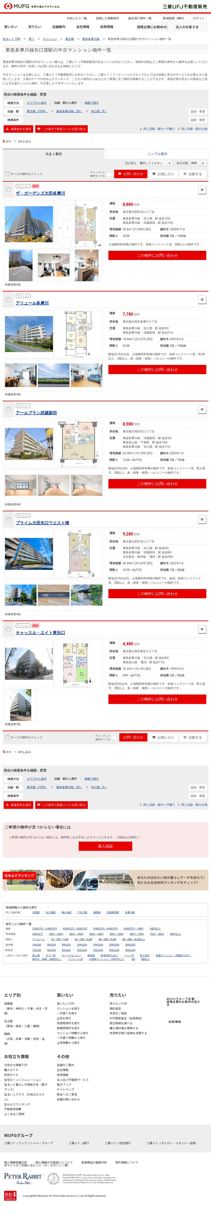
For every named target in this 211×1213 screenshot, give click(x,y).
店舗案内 (58, 26)
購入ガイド (11, 1070)
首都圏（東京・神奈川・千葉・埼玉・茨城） (25, 1008)
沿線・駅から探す (65, 102)
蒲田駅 (97, 912)
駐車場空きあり (109, 955)
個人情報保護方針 (15, 1162)
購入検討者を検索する (124, 1028)
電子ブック (64, 1084)
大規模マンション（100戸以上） (107, 959)
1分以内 (36, 950)
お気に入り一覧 (77, 18)
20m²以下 (37, 934)
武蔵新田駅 (113, 912)
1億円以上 (155, 928)
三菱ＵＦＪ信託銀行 (118, 1143)
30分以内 (130, 950)
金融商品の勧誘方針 (94, 1162)
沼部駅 (36, 912)
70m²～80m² (157, 934)
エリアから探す (37, 102)
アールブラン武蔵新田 (36, 412)
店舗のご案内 (65, 1065)
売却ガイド (11, 1075)
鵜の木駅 (67, 912)
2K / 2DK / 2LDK (84, 939)
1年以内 (36, 944)
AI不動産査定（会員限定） (127, 1018)
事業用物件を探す (68, 1028)
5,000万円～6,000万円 (105, 928)
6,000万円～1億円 (133, 928)
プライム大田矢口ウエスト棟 (42, 522)
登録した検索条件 (107, 18)
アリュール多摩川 (32, 303)
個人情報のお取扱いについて (54, 1162)
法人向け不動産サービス (73, 1080)
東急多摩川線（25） (69, 111)
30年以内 (130, 944)
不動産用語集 (12, 1109)
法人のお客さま (187, 26)
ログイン (199, 18)
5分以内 (51, 950)
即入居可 (145, 955)
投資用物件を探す (68, 1023)
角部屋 (91, 955)
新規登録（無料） (174, 18)
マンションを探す (68, 1008)
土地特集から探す (68, 1043)
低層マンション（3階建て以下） (174, 955)
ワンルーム (38, 939)
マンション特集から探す (73, 1033)
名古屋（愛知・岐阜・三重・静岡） (23, 1023)
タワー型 (51, 955)
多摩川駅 (130, 912)
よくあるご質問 (14, 1114)
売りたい (34, 26)
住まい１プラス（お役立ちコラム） (24, 1096)
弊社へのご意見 (67, 1094)
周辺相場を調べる (121, 1023)
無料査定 (115, 1008)
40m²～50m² (96, 934)
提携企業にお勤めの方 (152, 26)
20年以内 (114, 944)
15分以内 (98, 950)
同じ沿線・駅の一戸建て (159, 128)
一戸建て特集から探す (71, 1038)
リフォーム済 (75, 959)
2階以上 (145, 959)
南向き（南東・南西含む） (47, 959)
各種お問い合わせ (68, 1099)
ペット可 (129, 955)
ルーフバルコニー (71, 955)
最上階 (36, 955)
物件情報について (126, 1162)
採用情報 (106, 26)
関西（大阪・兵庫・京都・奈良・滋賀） (24, 1039)
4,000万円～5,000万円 (75, 928)
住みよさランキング (17, 1104)
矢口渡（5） (99, 111)
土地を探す (64, 1018)
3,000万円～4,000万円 (44, 928)
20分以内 (114, 950)
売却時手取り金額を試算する (128, 1033)
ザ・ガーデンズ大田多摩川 (40, 193)
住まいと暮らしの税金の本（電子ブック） (25, 1086)
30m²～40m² (76, 934)
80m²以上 (175, 934)
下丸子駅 (82, 912)
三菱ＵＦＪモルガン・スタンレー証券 (171, 1143)
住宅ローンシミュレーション (22, 1080)
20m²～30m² (56, 934)
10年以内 (82, 944)
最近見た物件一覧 (139, 18)
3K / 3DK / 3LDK (107, 939)
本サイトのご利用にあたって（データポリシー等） (37, 1165)
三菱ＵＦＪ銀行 (79, 1143)
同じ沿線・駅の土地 (194, 128)
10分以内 (82, 950)
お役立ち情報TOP (15, 1065)
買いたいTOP (65, 1003)
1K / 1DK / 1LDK (60, 939)
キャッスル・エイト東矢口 (40, 632)
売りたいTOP (118, 1003)
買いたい (10, 26)
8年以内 (66, 944)
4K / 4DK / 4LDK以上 (133, 939)
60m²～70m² (137, 934)
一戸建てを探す (67, 1013)
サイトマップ (65, 1089)
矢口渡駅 (51, 912)
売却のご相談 (118, 1013)
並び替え (133, 163)
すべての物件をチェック (26, 174)
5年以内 (51, 944)
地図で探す (91, 102)
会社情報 (82, 26)
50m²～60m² (117, 934)
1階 (133, 959)
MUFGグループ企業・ (183, 1002)
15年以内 (98, 944)
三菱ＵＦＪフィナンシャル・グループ (29, 1143)
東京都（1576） (37, 111)
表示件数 (184, 163)
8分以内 (66, 950)
